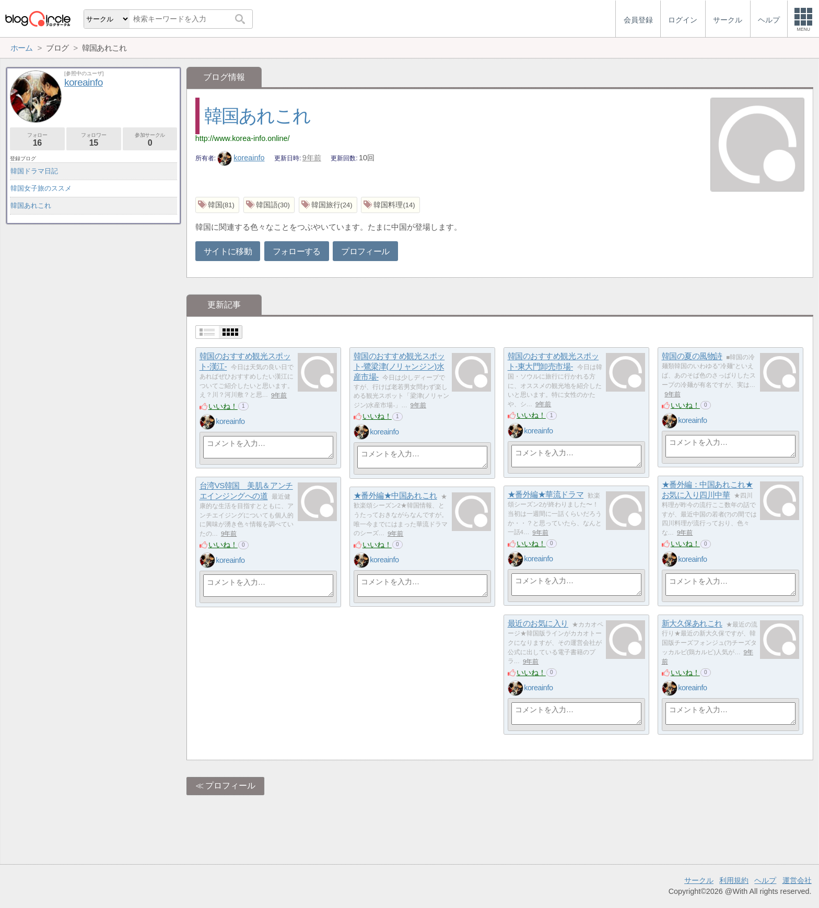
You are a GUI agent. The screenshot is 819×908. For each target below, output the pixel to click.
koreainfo (241, 158)
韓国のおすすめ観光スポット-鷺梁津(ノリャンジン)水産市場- (399, 366)
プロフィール (365, 251)
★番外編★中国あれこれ (395, 495)
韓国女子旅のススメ (41, 188)
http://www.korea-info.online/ (242, 138)
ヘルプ (765, 880)
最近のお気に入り (538, 623)
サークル (698, 880)
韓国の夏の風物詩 (692, 356)
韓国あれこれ (257, 115)
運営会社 (797, 880)
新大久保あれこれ (692, 623)
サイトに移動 (228, 251)
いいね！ (223, 406)
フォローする (297, 251)
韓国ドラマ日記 (34, 171)
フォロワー (93, 139)
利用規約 (733, 880)
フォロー (37, 139)
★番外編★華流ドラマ (546, 494)
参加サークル (150, 139)
